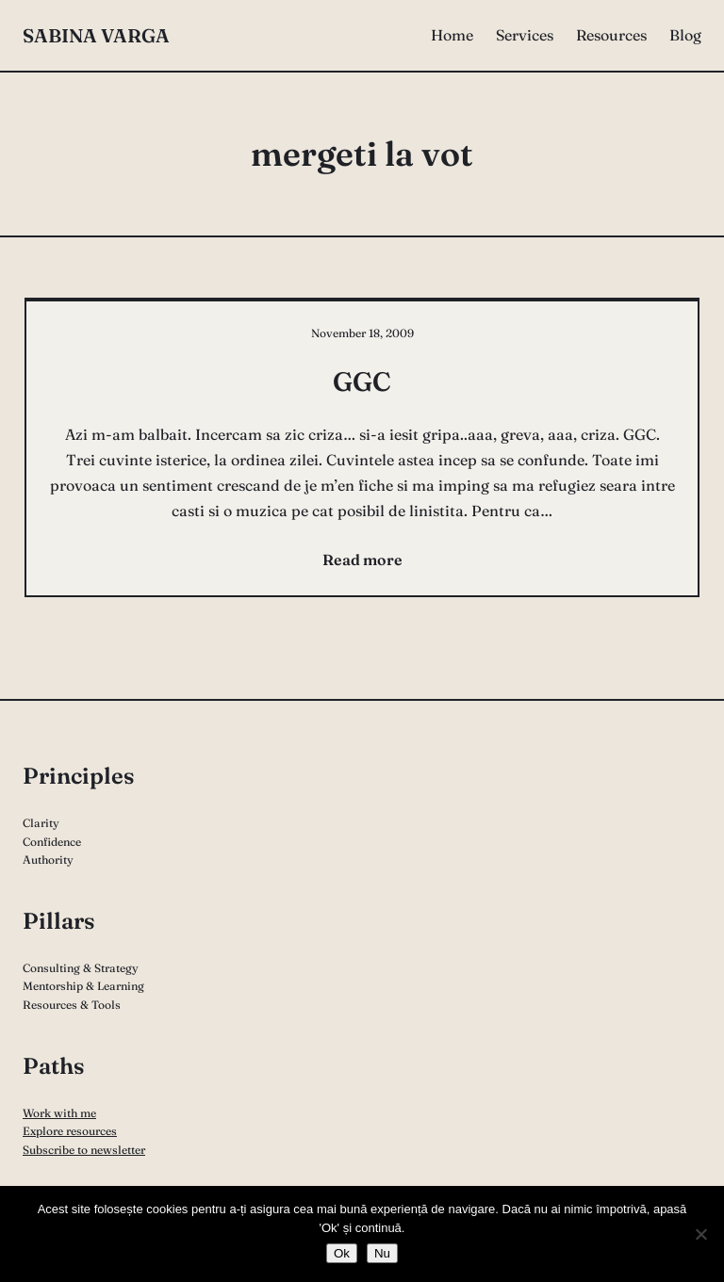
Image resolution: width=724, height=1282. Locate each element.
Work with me (59, 1113)
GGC (362, 381)
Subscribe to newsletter (84, 1150)
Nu (382, 1253)
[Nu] (700, 1234)
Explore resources (70, 1131)
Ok (342, 1253)
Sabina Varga (96, 35)
